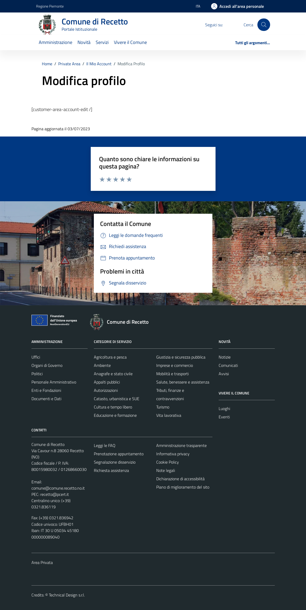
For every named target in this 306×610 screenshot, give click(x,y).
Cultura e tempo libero (113, 407)
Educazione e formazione (115, 415)
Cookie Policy (167, 462)
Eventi (224, 417)
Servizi (102, 42)
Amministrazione (55, 42)
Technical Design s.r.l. (67, 595)
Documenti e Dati (46, 398)
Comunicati (228, 365)
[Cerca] (263, 24)
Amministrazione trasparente (181, 445)
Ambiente (102, 365)
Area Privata (42, 562)
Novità (83, 42)
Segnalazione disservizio (114, 462)
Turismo (162, 407)
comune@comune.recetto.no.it (58, 488)
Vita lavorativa (168, 415)
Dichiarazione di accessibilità (180, 479)
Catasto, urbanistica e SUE (116, 398)
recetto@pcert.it (54, 494)
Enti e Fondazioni (46, 390)
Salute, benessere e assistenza (182, 382)
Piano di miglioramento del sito (182, 487)
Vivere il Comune (130, 42)
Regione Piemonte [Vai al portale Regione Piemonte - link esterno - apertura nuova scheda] (50, 6)
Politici (37, 374)
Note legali (165, 470)
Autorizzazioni (106, 390)
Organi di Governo (46, 365)
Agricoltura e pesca (110, 357)
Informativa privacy (173, 454)
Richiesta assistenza (111, 470)
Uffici (35, 357)
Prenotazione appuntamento (119, 454)
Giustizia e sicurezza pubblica (180, 357)
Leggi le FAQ (104, 445)
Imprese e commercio (174, 365)
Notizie (225, 357)
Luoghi (224, 408)
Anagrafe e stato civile (113, 374)
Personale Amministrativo (53, 382)
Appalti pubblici (107, 382)
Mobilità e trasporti (172, 374)
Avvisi (224, 374)
